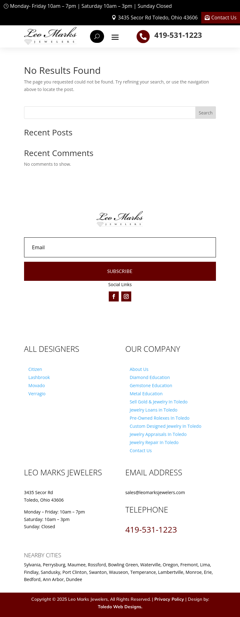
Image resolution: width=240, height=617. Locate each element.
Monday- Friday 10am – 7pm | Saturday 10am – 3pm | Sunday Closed (91, 6)
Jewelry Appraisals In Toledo (158, 434)
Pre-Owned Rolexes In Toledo (160, 418)
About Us (139, 369)
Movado (36, 385)
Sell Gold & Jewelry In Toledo (159, 402)
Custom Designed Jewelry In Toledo (165, 426)
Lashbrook (39, 377)
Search (205, 113)
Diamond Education (150, 377)
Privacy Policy (169, 599)
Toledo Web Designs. (120, 606)
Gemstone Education (151, 385)
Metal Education (146, 394)
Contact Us (224, 17)
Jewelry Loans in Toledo (154, 410)
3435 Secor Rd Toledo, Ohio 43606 (158, 17)
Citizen (35, 369)
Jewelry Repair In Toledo (154, 442)
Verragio (37, 394)
